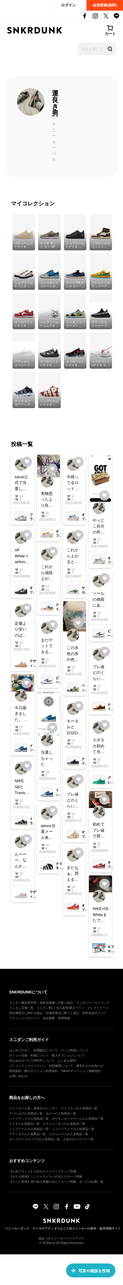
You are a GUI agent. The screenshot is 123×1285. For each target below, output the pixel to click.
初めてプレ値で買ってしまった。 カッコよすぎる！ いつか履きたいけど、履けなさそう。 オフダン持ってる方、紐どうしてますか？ (99, 830)
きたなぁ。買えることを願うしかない (73, 874)
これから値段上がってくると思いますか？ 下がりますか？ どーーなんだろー (47, 573)
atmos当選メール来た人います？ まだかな (48, 832)
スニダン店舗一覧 (21, 1007)
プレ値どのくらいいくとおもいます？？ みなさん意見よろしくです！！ (73, 800)
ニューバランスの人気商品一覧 (73, 1129)
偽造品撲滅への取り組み (56, 1002)
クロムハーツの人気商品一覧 (68, 1134)
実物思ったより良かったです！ (47, 500)
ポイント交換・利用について (29, 1055)
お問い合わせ (18, 1076)
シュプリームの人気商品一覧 (29, 1129)
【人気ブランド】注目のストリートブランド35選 (42, 1171)
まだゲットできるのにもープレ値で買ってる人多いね (47, 646)
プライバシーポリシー (24, 1018)
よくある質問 (67, 1060)
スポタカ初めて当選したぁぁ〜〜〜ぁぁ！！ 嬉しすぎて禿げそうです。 (100, 746)
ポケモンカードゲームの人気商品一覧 (78, 1118)
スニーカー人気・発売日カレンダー (33, 1108)
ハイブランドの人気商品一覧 (29, 1118)
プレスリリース (98, 1007)
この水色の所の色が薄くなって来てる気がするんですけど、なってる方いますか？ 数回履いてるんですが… (73, 654)
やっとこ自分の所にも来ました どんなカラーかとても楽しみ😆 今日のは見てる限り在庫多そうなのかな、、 (100, 526)
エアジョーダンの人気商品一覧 (64, 1123)
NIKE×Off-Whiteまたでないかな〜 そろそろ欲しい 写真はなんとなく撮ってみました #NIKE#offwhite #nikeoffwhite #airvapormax (100, 915)
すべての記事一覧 (91, 1181)
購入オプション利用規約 (41, 1071)
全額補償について (61, 1065)
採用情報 (64, 1018)
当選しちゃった (47, 758)
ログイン (68, 5)
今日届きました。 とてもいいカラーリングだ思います (21, 714)
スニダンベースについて (93, 1002)
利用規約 (15, 1071)
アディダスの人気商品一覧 (27, 1134)
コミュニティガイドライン (27, 1065)
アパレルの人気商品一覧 (26, 1113)
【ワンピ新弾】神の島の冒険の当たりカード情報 (42, 1181)
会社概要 (49, 1018)
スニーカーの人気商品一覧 (79, 1108)
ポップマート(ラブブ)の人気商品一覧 (34, 1139)
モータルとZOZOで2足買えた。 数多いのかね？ (74, 727)
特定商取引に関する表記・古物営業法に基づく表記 (44, 1013)
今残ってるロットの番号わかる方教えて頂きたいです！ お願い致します (73, 483)
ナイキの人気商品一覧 (24, 1123)
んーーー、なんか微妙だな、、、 (22, 860)
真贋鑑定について (45, 1050)
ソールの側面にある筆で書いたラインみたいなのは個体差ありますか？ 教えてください (99, 599)
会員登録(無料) (105, 5)
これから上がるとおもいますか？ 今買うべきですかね (73, 556)
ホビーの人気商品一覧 (61, 1113)
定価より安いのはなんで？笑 (20, 629)
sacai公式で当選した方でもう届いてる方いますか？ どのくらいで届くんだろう (21, 483)
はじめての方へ (19, 1050)
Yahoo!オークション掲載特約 (81, 1071)
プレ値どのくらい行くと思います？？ (98, 673)
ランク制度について (74, 1050)
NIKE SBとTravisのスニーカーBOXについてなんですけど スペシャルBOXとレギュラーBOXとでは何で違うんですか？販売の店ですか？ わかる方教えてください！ (22, 787)
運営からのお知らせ (90, 1065)
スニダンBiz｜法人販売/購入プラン (60, 1007)
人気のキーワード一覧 (78, 1139)
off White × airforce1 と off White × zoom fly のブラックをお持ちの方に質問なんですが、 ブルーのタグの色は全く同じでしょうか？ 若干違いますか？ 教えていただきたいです (22, 556)
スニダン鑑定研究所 (23, 1002)
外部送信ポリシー (94, 1013)
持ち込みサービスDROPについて (31, 1060)
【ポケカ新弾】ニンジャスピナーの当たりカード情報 (45, 1176)
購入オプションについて (68, 1055)
